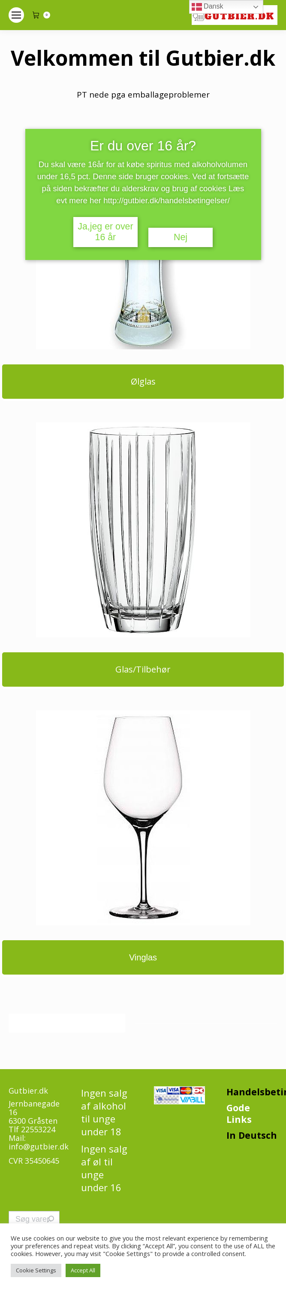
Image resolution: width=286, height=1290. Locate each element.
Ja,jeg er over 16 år (105, 231)
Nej (180, 237)
